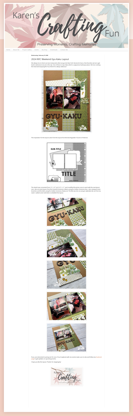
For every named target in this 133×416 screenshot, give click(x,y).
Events (37, 50)
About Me (16, 50)
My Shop (44, 50)
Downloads (53, 50)
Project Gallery (27, 50)
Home (8, 50)
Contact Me (64, 50)
